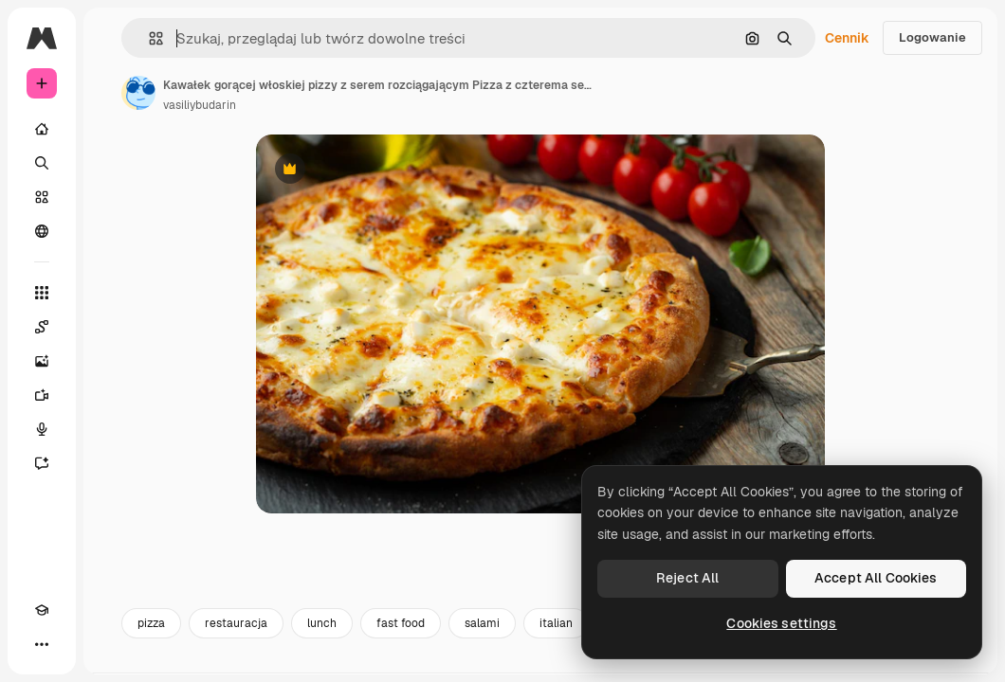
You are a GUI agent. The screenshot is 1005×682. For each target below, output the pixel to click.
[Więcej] (42, 644)
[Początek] (42, 129)
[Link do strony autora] (138, 93)
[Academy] (42, 610)
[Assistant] (42, 463)
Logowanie (932, 37)
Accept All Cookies (876, 577)
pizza (151, 623)
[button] (148, 38)
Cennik (847, 37)
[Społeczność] (42, 231)
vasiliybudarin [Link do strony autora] (199, 105)
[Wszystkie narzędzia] (42, 293)
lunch (322, 623)
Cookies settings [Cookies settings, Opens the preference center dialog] (781, 623)
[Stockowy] (42, 197)
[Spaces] (42, 327)
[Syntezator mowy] (42, 429)
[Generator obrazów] (42, 361)
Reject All (687, 577)
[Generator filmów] (42, 395)
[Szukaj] (42, 163)
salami (482, 623)
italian (556, 623)
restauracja (236, 623)
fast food (400, 623)
